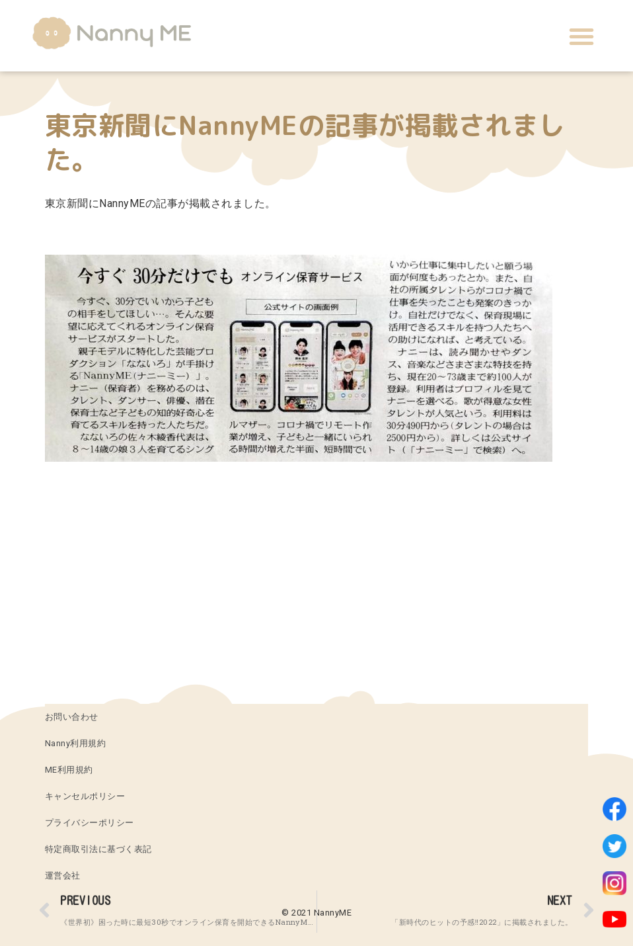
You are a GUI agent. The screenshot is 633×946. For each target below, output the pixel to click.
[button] (582, 36)
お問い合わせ (71, 717)
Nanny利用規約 (75, 743)
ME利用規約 (69, 770)
